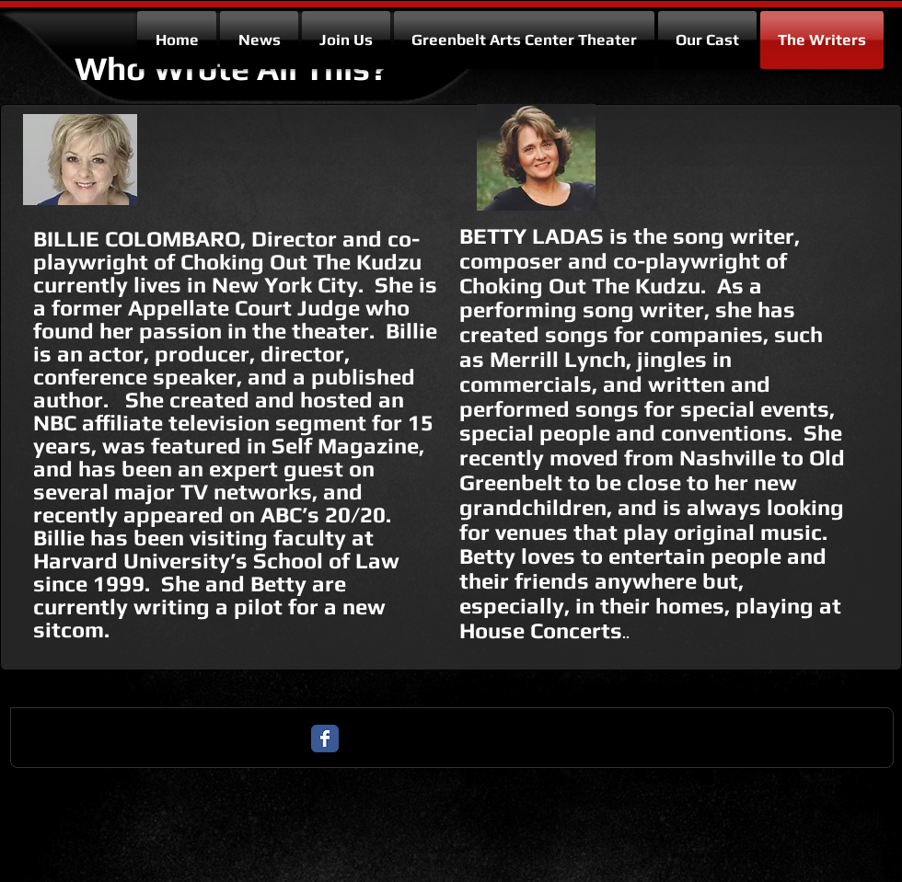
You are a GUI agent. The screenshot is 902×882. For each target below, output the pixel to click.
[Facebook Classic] (325, 738)
